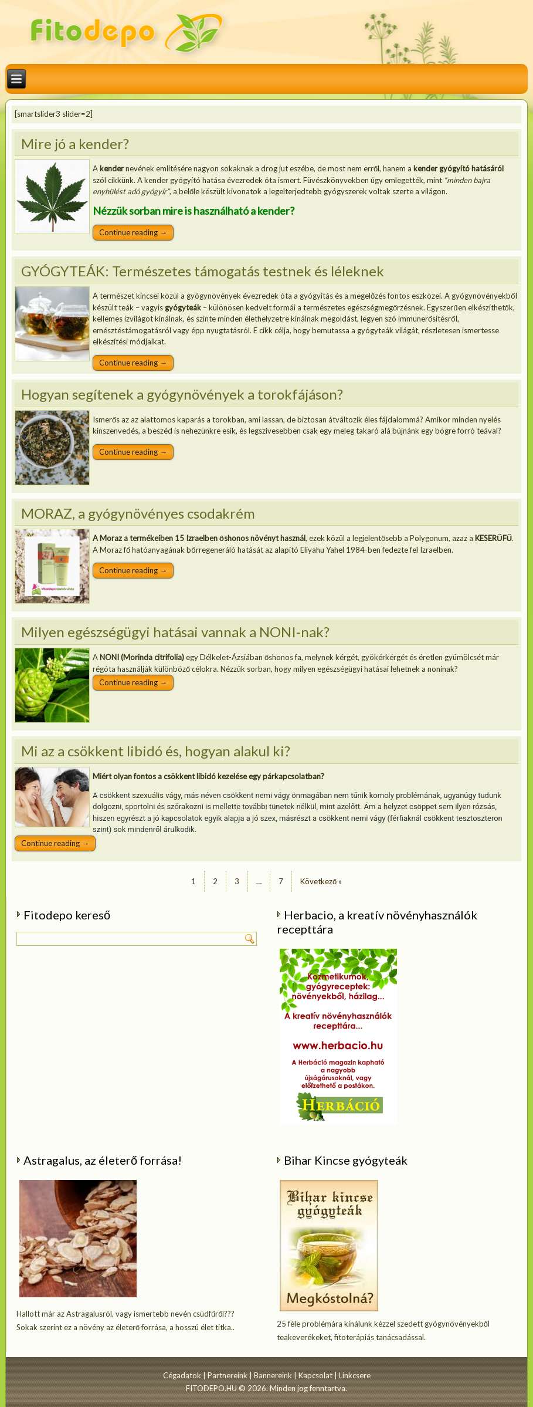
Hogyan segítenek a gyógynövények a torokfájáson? (182, 394)
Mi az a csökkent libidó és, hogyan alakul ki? (155, 750)
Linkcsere (355, 1375)
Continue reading (133, 232)
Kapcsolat (315, 1375)
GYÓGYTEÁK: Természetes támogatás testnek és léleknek (202, 270)
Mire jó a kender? (75, 143)
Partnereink (227, 1375)
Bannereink (273, 1375)
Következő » (321, 881)
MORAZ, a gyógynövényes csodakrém (138, 513)
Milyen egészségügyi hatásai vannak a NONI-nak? (175, 631)
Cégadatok (182, 1375)
